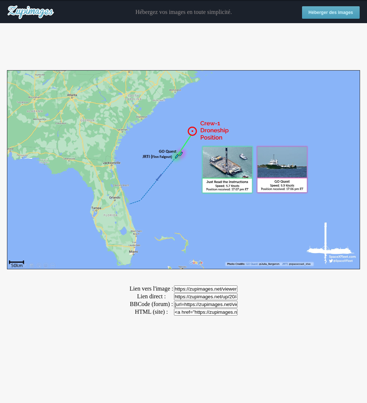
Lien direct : (151, 296)
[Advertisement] (183, 47)
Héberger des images (331, 12)
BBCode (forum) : (151, 304)
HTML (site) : (151, 312)
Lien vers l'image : (151, 288)
